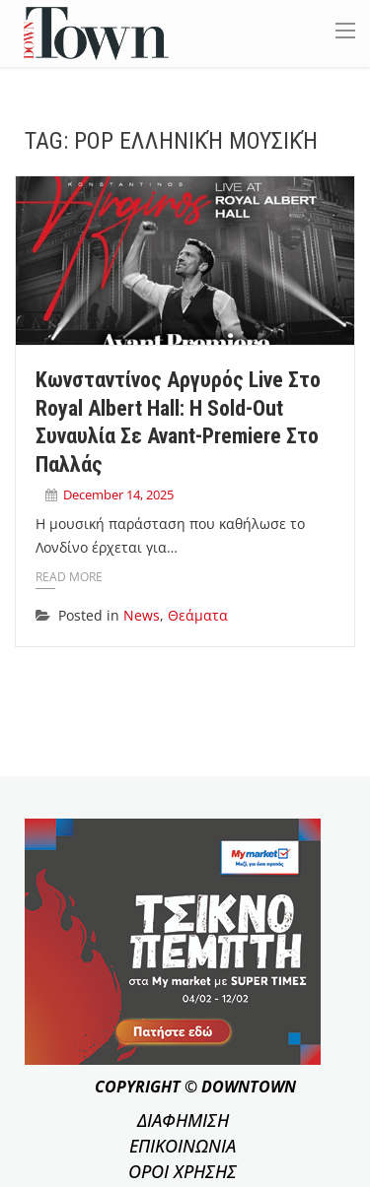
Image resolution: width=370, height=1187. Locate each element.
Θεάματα (198, 615)
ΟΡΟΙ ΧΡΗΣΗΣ (182, 1171)
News (141, 615)
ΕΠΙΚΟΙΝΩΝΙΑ (182, 1145)
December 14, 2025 (118, 494)
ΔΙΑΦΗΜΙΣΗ (183, 1120)
